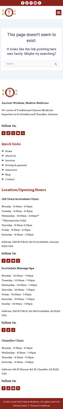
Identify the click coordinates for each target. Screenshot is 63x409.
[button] (58, 12)
